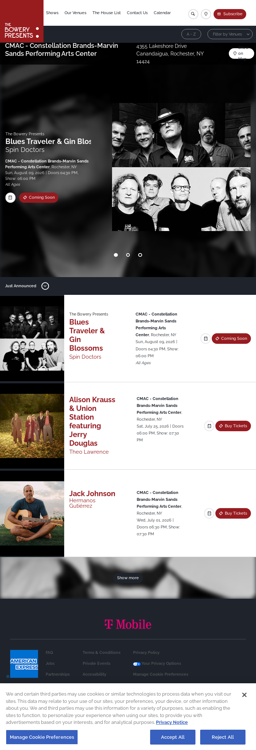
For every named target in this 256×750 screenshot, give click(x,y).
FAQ (49, 652)
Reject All (223, 741)
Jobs (50, 663)
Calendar (162, 13)
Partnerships (58, 674)
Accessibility (94, 674)
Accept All (173, 741)
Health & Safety (148, 685)
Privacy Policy (146, 652)
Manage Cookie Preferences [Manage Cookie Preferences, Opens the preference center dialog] (42, 741)
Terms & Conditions (101, 652)
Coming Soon (40, 197)
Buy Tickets (236, 426)
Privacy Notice (172, 726)
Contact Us (137, 13)
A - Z (191, 34)
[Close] (244, 699)
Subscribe (233, 14)
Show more (128, 578)
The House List (106, 13)
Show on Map (243, 53)
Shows (52, 13)
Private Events (96, 663)
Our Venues (75, 13)
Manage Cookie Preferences (160, 674)
